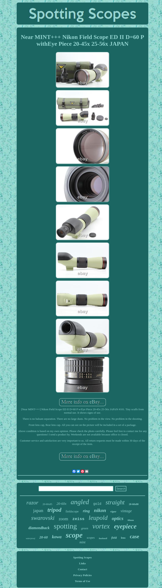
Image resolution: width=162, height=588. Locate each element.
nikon (100, 510)
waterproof (30, 538)
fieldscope (72, 511)
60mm (131, 520)
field (114, 537)
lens (123, 537)
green (84, 528)
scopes (90, 537)
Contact (82, 569)
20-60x (61, 504)
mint (82, 542)
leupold (98, 517)
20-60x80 (134, 504)
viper (113, 511)
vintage (126, 511)
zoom (63, 518)
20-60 (43, 537)
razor (32, 503)
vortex (101, 526)
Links (82, 563)
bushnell (103, 538)
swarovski (43, 518)
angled (80, 502)
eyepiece (125, 526)
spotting (65, 526)
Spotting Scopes (82, 557)
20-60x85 (47, 504)
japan (38, 510)
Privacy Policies (82, 575)
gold (97, 504)
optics (117, 518)
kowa (57, 536)
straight (114, 502)
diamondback (39, 528)
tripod (54, 510)
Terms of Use (82, 581)
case (134, 536)
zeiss (78, 519)
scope (74, 535)
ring (86, 511)
